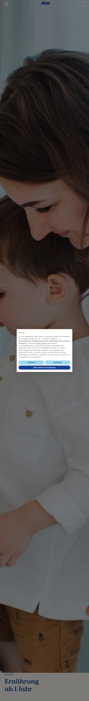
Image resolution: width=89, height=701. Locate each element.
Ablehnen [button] (31, 362)
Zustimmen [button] (57, 362)
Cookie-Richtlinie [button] (41, 343)
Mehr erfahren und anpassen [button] (44, 367)
